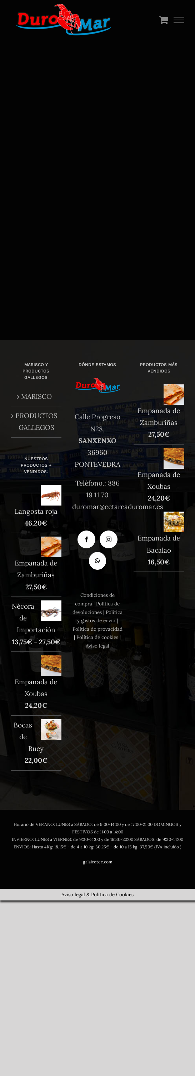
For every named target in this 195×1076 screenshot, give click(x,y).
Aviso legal (97, 646)
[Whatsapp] (97, 561)
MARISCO (36, 396)
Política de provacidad (97, 629)
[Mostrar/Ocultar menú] (179, 20)
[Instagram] (109, 539)
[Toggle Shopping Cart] (163, 20)
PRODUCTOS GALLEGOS (36, 421)
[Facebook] (86, 539)
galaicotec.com (97, 861)
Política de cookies (97, 637)
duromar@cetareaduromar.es (117, 506)
